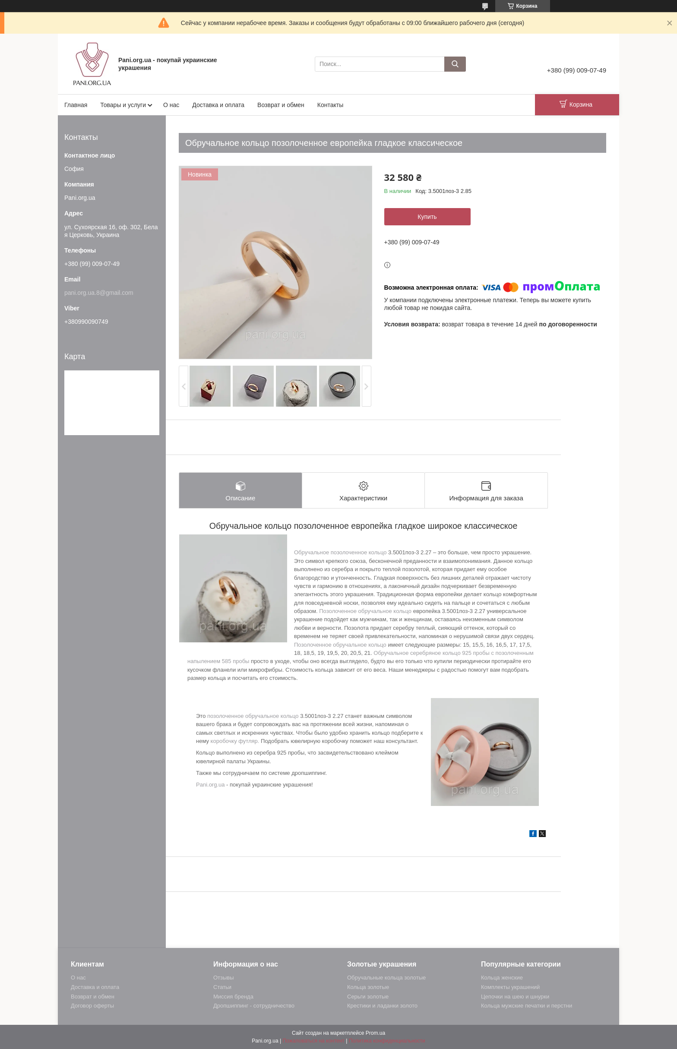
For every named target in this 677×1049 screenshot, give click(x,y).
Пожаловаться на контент (313, 1041)
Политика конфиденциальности (387, 1041)
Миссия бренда (233, 996)
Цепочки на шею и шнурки (515, 996)
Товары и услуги (123, 104)
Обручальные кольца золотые (386, 977)
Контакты (330, 104)
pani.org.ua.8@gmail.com (98, 292)
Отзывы (223, 977)
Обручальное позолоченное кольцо (340, 552)
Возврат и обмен (280, 104)
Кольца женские (502, 977)
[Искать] (455, 64)
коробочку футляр (234, 741)
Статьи (222, 987)
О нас (171, 104)
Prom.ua (375, 1033)
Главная (75, 104)
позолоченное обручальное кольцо (253, 716)
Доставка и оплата (218, 104)
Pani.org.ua (210, 784)
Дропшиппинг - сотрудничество (253, 1005)
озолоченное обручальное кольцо (342, 644)
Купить (427, 216)
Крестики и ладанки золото (382, 1005)
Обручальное (391, 653)
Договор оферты (92, 1005)
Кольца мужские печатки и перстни (526, 1005)
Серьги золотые (368, 996)
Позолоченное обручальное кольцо (365, 611)
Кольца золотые (368, 987)
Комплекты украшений (510, 987)
